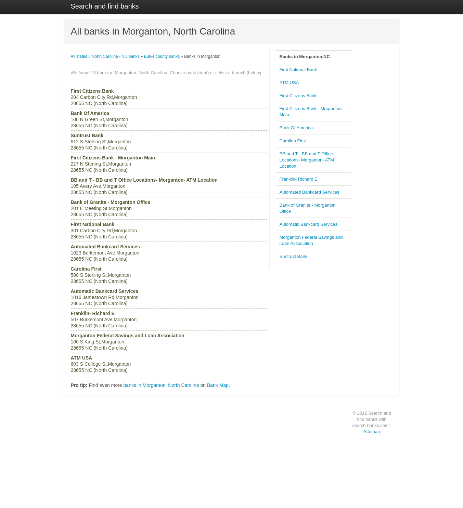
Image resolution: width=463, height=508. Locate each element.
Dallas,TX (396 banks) (162, 477)
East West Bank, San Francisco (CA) (318, 444)
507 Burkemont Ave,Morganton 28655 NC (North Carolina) (104, 319)
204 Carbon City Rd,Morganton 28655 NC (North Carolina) (104, 97)
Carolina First (293, 140)
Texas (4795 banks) (232, 436)
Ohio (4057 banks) (231, 460)
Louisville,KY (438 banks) (165, 444)
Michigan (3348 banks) (234, 477)
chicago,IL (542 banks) (162, 436)
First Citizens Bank (298, 95)
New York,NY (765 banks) (165, 419)
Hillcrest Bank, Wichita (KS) (310, 485)
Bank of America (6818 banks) (97, 419)
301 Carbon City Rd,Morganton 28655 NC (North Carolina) (104, 230)
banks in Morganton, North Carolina (161, 385)
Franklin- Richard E (299, 179)
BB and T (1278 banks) (91, 460)
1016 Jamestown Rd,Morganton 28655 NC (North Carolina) (105, 297)
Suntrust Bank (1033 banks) (95, 469)
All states (79, 56)
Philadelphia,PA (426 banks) (167, 452)
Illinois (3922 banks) (232, 469)
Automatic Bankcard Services (309, 224)
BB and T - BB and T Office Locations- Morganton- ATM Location (307, 160)
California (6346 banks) (235, 419)
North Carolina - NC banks (115, 56)
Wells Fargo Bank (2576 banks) (98, 428)
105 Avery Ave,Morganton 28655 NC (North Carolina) (144, 186)
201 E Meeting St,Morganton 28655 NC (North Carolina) (111, 208)
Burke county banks (162, 56)
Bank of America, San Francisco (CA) (318, 469)
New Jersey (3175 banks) (237, 485)
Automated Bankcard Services (309, 192)
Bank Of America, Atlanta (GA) (313, 477)
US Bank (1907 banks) (91, 436)
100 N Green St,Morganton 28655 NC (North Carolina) (99, 119)
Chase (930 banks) (88, 493)
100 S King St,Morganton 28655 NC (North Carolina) (127, 342)
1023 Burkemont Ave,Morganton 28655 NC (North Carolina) (105, 253)
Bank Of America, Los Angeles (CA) (317, 436)
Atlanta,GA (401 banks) (163, 469)
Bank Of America (296, 127)
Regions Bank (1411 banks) (95, 452)
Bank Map (218, 385)
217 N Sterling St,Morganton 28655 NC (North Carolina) (113, 164)
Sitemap (372, 431)
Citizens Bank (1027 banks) (95, 477)
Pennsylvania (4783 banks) (238, 444)
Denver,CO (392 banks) (163, 485)
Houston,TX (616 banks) (164, 428)
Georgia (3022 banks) (233, 493)
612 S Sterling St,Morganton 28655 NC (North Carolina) (101, 142)
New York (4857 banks (234, 428)
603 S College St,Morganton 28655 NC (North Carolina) (101, 364)
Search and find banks (105, 6)
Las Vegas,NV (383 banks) (166, 493)
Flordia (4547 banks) (232, 452)
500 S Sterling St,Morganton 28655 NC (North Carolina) (101, 275)
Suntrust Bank (294, 256)
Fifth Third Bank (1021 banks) (97, 485)
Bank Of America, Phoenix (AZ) (313, 460)
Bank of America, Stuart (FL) (311, 419)
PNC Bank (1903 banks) (92, 444)
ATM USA (289, 82)
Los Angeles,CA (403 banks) (167, 460)
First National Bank (298, 69)
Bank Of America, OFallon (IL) (312, 428)
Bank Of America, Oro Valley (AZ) (315, 493)
